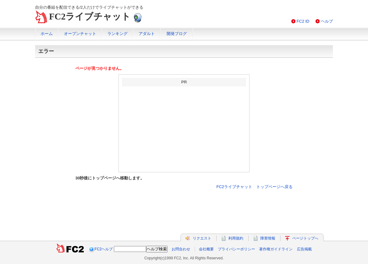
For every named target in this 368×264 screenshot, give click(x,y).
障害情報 (267, 238)
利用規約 (235, 238)
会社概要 (206, 249)
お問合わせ (181, 249)
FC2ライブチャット (90, 16)
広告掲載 (304, 249)
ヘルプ (327, 21)
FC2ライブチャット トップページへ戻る (254, 186)
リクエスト (202, 238)
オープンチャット (80, 33)
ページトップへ (305, 238)
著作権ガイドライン (276, 249)
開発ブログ (177, 33)
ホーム (47, 33)
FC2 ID (303, 21)
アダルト (147, 33)
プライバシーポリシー (236, 249)
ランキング (117, 33)
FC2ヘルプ (104, 249)
